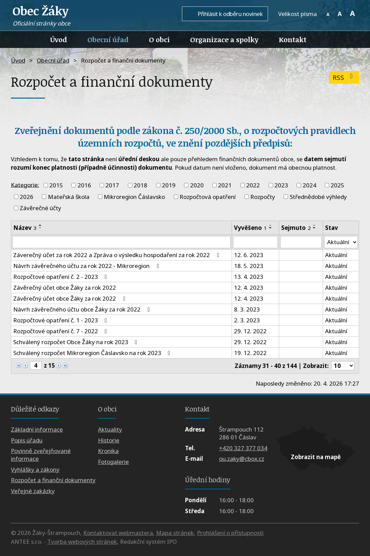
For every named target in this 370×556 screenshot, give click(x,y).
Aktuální (336, 255)
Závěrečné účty (40, 208)
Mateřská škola (68, 197)
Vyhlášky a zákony (35, 469)
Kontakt (292, 39)
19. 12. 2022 (250, 353)
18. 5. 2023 (248, 266)
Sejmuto (296, 228)
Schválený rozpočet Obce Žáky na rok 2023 (76, 342)
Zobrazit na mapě (316, 457)
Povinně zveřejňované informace (41, 455)
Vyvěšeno (250, 228)
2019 (168, 185)
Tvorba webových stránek (82, 541)
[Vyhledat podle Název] (121, 242)
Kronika (108, 451)
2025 (337, 185)
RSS (344, 77)
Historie (108, 440)
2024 (309, 185)
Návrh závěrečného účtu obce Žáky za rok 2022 (82, 309)
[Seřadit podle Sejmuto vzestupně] (314, 225)
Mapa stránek (175, 533)
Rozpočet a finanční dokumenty (53, 480)
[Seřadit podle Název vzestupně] (40, 225)
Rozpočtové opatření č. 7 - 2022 (61, 331)
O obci (159, 39)
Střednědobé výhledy (318, 197)
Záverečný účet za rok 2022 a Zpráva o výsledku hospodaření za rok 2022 (117, 255)
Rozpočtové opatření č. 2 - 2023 (61, 277)
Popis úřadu (27, 440)
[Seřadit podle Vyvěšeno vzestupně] (270, 225)
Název (25, 228)
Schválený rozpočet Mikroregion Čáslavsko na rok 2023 (93, 353)
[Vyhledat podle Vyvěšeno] (255, 242)
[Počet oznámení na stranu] (342, 366)
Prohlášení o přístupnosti (230, 533)
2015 (56, 185)
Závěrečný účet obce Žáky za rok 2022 (64, 287)
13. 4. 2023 (248, 277)
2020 (197, 185)
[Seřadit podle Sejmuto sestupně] (314, 227)
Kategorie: (25, 184)
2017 (112, 185)
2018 (140, 185)
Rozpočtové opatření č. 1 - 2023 (61, 320)
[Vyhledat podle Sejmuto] (301, 242)
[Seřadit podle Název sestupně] (40, 227)
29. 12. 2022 (250, 331)
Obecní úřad (108, 39)
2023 (281, 185)
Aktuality (110, 430)
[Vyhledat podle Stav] (341, 242)
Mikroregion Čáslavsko (134, 197)
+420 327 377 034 (243, 448)
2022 (253, 185)
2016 (84, 185)
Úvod (58, 39)
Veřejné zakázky (33, 491)
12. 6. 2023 (248, 255)
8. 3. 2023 (247, 309)
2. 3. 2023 (247, 320)
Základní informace (37, 430)
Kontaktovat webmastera (118, 533)
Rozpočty (262, 197)
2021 (225, 185)
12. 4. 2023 (248, 287)
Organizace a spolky (224, 39)
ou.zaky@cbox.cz (241, 458)
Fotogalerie (113, 462)
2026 (26, 197)
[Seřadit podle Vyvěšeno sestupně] (270, 227)
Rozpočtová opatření (208, 197)
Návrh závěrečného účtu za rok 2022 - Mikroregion (87, 266)
